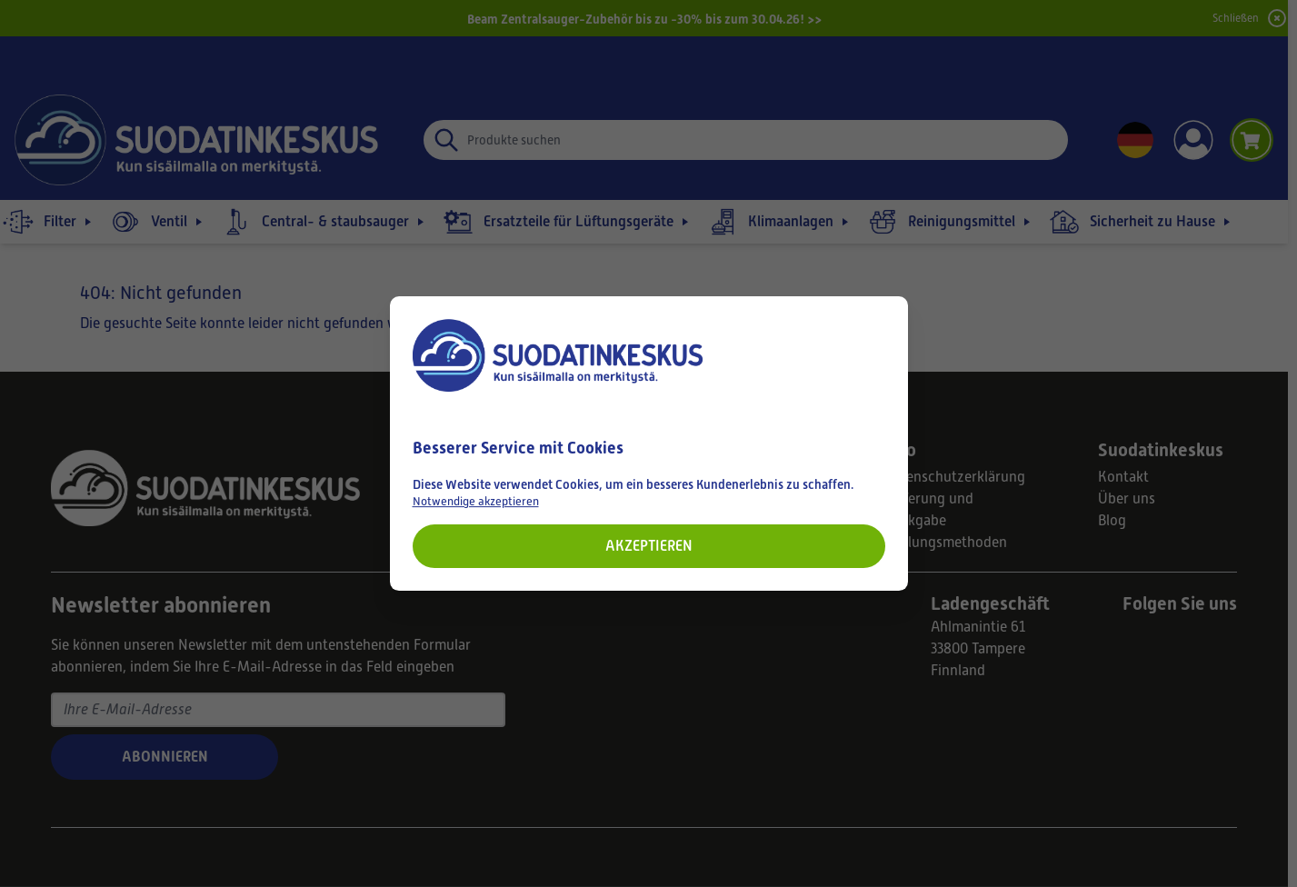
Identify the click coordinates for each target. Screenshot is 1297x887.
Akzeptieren (649, 545)
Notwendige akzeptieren (476, 501)
